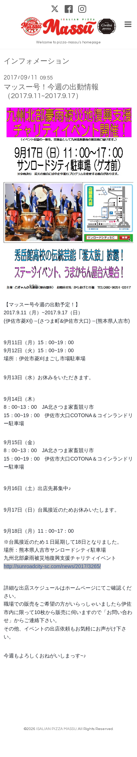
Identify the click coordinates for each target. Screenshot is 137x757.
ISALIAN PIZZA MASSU (56, 729)
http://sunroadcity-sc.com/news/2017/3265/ (52, 566)
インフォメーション (36, 61)
